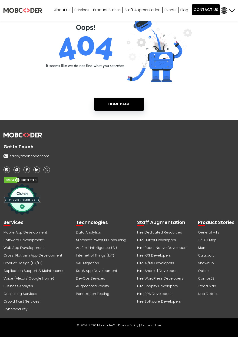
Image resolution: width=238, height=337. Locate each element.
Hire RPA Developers (154, 293)
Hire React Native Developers (162, 247)
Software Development (23, 239)
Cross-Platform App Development (32, 255)
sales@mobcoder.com (29, 155)
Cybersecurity (15, 309)
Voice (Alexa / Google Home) (28, 278)
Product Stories (107, 10)
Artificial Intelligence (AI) (96, 247)
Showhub (206, 262)
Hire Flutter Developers (156, 239)
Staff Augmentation (143, 10)
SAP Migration (87, 262)
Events (170, 10)
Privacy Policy (128, 325)
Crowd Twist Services (21, 301)
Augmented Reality (92, 286)
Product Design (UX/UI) (23, 262)
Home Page (119, 104)
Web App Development (23, 247)
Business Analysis (18, 286)
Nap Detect (208, 293)
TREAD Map (207, 239)
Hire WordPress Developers (160, 278)
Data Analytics (88, 232)
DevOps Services (90, 278)
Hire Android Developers (157, 270)
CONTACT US (206, 9)
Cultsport (206, 255)
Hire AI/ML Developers (155, 262)
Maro (202, 247)
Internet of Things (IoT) (95, 255)
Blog (184, 10)
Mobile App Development (25, 232)
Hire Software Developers (159, 301)
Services (81, 10)
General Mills (208, 232)
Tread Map (207, 286)
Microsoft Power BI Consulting (101, 239)
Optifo (203, 270)
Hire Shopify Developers (157, 286)
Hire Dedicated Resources (159, 232)
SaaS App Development (96, 270)
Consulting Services (20, 293)
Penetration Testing (92, 293)
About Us (62, 10)
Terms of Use (151, 325)
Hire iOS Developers (154, 255)
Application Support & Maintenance (34, 270)
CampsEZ (206, 278)
